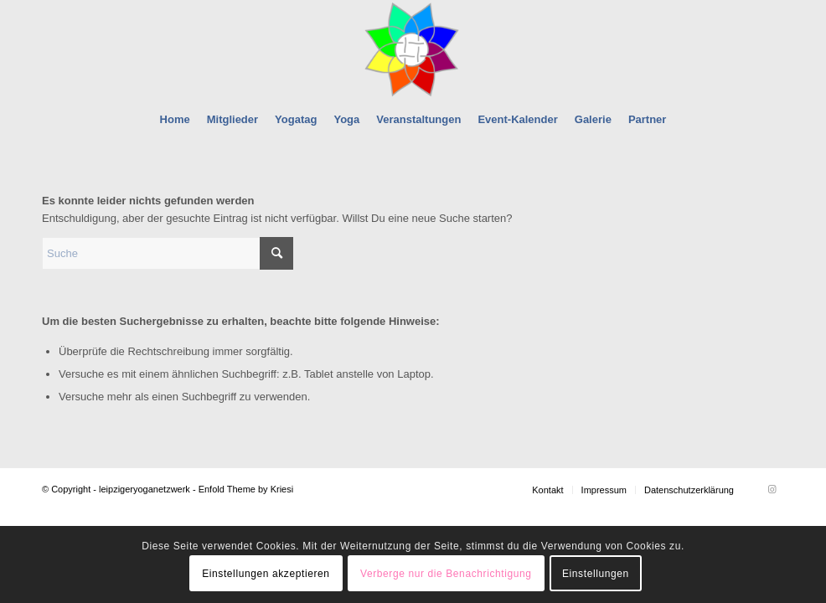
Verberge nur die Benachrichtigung (446, 574)
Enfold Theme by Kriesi (246, 489)
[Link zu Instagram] (771, 489)
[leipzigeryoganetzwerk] (413, 49)
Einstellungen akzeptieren (265, 574)
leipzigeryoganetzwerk (144, 489)
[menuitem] (175, 120)
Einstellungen (595, 574)
